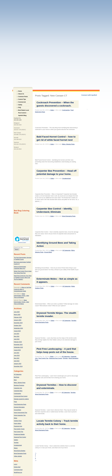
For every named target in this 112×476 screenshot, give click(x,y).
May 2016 (16, 336)
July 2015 (16, 352)
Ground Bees (17, 410)
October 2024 (17, 325)
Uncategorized (18, 445)
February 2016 (18, 342)
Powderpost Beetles (19, 434)
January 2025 (17, 320)
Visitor (52, 110)
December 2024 (18, 322)
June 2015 (17, 355)
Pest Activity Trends (19, 429)
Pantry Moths (17, 423)
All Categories (17, 374)
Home (20, 91)
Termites (16, 442)
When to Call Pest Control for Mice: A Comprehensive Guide (22, 289)
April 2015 (16, 361)
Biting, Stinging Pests (19, 382)
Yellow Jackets (18, 456)
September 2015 (18, 347)
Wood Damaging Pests (20, 453)
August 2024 (17, 331)
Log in (15, 464)
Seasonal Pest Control (20, 437)
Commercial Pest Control (20, 396)
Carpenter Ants (18, 388)
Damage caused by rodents (21, 399)
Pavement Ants (18, 426)
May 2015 (16, 358)
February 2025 (18, 317)
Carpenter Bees (18, 391)
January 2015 (17, 363)
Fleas (15, 401)
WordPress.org (18, 472)
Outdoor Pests (18, 420)
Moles (15, 418)
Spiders (16, 440)
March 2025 (17, 314)
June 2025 (17, 312)
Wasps (16, 448)
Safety (20, 104)
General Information (19, 407)
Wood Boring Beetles (19, 450)
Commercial (22, 102)
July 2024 (16, 333)
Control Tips (22, 99)
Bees (15, 380)
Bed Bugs (16, 377)
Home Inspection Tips (20, 415)
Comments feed (18, 469)
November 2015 (18, 344)
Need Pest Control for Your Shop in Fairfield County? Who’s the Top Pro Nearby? (22, 277)
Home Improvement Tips (20, 412)
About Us (21, 94)
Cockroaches (17, 393)
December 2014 (18, 366)
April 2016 (16, 339)
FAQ (19, 107)
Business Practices (19, 385)
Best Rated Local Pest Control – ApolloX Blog (23, 110)
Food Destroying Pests (20, 404)
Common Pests (23, 96)
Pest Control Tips (18, 431)
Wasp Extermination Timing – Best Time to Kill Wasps (21, 295)
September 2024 (18, 328)
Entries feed (17, 467)
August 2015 (17, 350)
